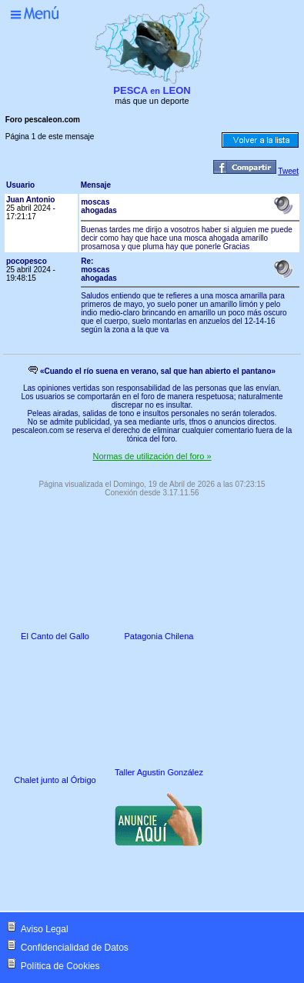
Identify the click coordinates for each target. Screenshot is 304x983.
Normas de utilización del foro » (151, 456)
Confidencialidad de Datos (75, 947)
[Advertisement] (137, 880)
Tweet (288, 171)
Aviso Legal (44, 929)
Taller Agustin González (159, 772)
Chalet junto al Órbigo (54, 780)
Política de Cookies (60, 966)
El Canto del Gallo (55, 636)
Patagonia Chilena (159, 636)
